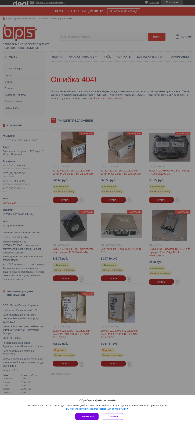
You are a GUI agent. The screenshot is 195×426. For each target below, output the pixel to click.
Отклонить (113, 416)
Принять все (87, 416)
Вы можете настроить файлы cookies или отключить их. (96, 409)
